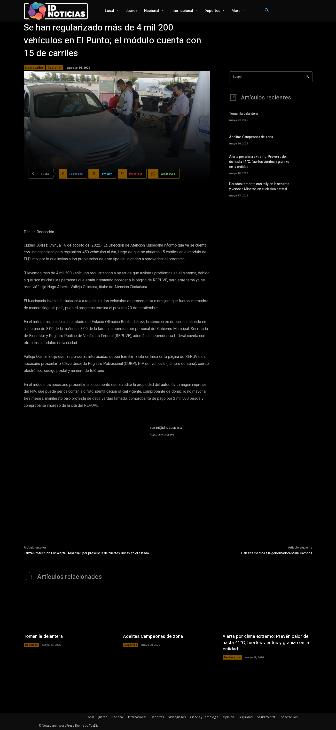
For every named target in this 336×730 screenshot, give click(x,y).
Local (90, 717)
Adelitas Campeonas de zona (251, 137)
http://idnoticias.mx (162, 435)
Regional (54, 67)
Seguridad (246, 717)
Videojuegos (177, 717)
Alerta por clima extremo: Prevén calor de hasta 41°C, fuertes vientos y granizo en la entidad (259, 161)
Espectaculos (288, 717)
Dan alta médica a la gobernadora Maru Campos (276, 553)
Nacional (117, 717)
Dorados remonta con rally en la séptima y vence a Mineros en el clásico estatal (259, 186)
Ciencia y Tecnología (204, 717)
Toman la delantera (243, 113)
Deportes (31, 645)
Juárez (102, 717)
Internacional (137, 717)
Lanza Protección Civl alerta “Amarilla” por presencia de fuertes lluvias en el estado (86, 553)
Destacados (34, 67)
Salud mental (266, 717)
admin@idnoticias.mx (166, 427)
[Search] (307, 76)
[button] (267, 10)
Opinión (228, 717)
